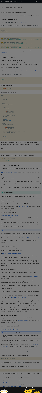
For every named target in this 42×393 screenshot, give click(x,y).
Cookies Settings (4, 391)
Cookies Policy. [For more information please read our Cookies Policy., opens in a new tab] (32, 389)
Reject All (37, 391)
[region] (21, 390)
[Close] (40, 388)
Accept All (28, 391)
